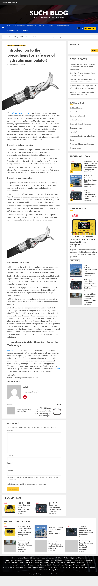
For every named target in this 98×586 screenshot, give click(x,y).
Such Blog (49, 13)
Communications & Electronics (24, 26)
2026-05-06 (21, 513)
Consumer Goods (76, 128)
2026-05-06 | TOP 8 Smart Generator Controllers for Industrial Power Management (24, 507)
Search (74, 44)
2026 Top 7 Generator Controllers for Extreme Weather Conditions (55, 507)
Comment (11, 431)
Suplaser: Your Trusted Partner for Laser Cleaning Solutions (55, 545)
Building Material (76, 108)
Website (10, 470)
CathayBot (11, 350)
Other (72, 140)
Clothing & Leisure (76, 120)
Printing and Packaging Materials (82, 144)
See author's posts (30, 392)
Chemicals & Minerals (47, 26)
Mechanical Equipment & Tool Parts (16, 45)
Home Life (24, 30)
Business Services (63, 26)
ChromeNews (55, 574)
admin (10, 64)
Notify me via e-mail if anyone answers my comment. (26, 484)
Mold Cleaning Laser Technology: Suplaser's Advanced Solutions (86, 545)
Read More (74, 261)
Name (10, 456)
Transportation (12, 30)
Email (10, 463)
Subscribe (89, 28)
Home (8, 26)
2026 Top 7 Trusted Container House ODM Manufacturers (82, 74)
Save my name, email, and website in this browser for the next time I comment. (33, 478)
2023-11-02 (16, 64)
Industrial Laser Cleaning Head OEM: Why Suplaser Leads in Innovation (90, 298)
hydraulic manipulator (20, 113)
